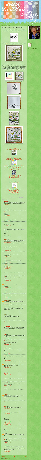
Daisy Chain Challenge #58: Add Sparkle (14, 190)
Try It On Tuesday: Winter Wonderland (14, 178)
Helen (5, 340)
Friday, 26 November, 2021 (7, 204)
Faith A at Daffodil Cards (7, 326)
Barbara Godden (6, 201)
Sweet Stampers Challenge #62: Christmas (14, 176)
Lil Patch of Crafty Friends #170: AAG (14, 177)
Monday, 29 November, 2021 (7, 344)
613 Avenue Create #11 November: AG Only (14, 188)
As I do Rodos (8, 267)
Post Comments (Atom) (7, 458)
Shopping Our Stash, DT (7, 422)
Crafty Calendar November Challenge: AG (14, 193)
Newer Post (3, 456)
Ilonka (5, 439)
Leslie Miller (5, 294)
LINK (7, 43)
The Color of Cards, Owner (7, 423)
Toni (4, 321)
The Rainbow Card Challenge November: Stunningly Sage (14, 149)
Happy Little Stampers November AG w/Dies (14, 182)
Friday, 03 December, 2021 (7, 408)
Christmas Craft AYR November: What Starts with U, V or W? (14, 167)
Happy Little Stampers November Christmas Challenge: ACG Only (14, 159)
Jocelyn (5, 276)
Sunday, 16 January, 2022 (7, 451)
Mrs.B (5, 259)
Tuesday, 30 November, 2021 (7, 360)
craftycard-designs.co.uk (7, 373)
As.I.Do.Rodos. (6, 264)
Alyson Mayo (5, 239)
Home (14, 456)
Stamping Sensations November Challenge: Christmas (14, 156)
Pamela (5, 211)
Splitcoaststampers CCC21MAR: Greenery (14, 148)
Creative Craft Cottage (10, 266)
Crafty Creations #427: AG (14, 191)
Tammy (5, 334)
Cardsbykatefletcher (6, 300)
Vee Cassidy (5, 222)
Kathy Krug (5, 394)
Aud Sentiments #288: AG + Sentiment (14, 181)
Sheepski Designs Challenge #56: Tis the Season (14, 155)
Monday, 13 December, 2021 (7, 442)
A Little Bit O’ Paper (9, 450)
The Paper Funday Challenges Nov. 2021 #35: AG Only (14, 189)
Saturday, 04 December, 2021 (7, 424)
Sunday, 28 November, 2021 (7, 250)
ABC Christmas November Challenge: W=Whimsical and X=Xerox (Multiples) (14, 165)
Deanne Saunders (6, 445)
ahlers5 (5, 401)
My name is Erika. (6, 382)
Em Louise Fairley (6, 355)
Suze (4, 433)
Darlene (5, 228)
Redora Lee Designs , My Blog (7, 421)
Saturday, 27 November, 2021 (7, 215)
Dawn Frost (5, 406)
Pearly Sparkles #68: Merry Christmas (14, 192)
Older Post (25, 456)
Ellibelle (5, 314)
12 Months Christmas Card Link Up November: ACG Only (14, 158)
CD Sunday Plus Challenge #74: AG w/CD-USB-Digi (14, 175)
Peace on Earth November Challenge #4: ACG (14, 169)
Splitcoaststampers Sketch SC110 (14, 147)
